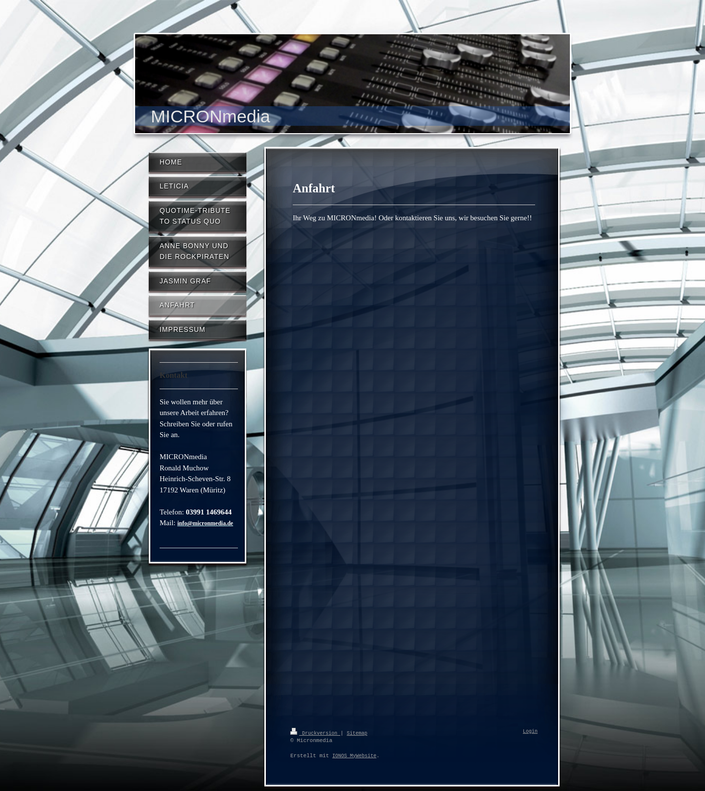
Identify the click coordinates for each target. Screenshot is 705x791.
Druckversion (315, 732)
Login (530, 731)
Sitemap (357, 732)
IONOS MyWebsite (354, 755)
